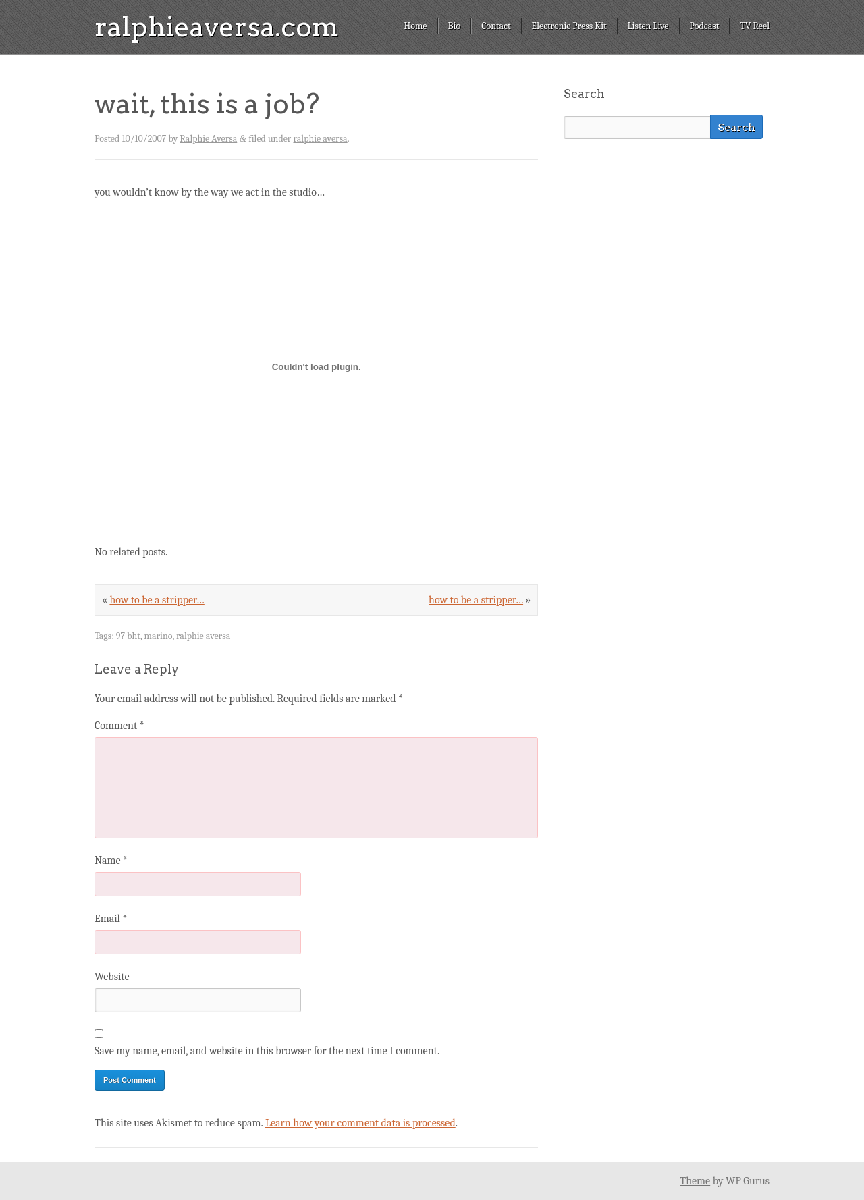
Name (111, 860)
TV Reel (755, 26)
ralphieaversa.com (216, 27)
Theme (695, 1181)
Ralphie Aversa (208, 138)
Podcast (705, 26)
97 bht (128, 636)
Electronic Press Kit (569, 26)
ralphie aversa (320, 138)
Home (415, 26)
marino (158, 636)
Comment (119, 725)
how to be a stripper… (476, 600)
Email (110, 918)
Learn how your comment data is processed (360, 1123)
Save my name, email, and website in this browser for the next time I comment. (266, 1051)
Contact (495, 26)
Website (111, 977)
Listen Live (648, 26)
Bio (454, 26)
